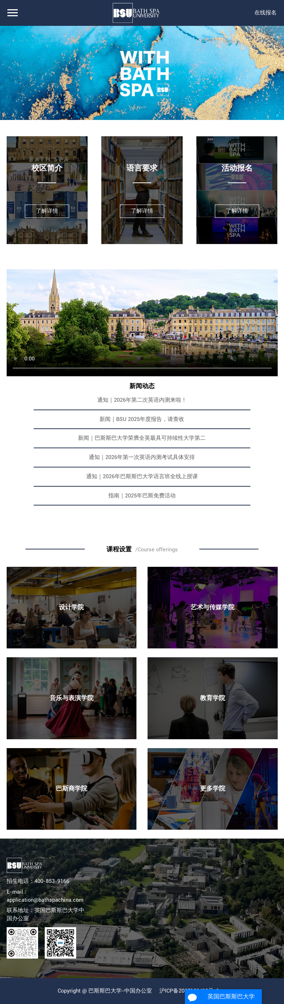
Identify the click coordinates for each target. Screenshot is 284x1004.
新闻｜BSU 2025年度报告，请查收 (141, 419)
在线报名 (265, 13)
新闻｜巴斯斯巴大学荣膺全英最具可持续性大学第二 (142, 438)
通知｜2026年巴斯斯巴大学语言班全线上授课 (142, 476)
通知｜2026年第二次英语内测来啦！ (142, 400)
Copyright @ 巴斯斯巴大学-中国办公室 (105, 991)
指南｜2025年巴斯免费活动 (142, 496)
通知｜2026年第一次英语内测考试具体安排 (142, 457)
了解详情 (47, 211)
